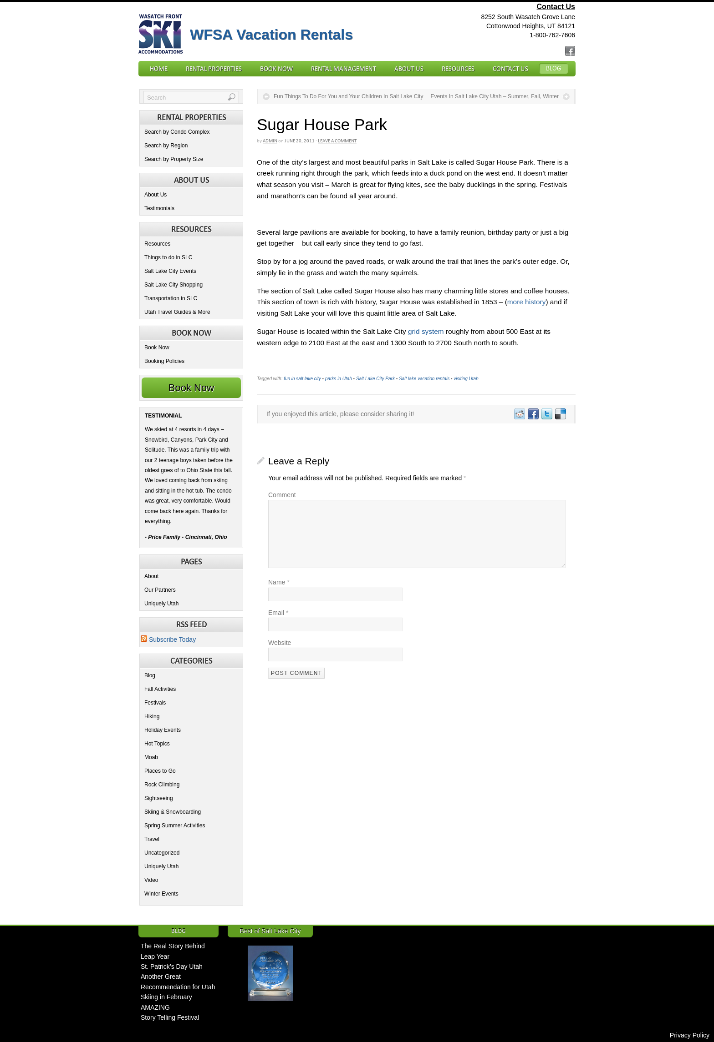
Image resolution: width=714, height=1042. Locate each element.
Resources (458, 68)
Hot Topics (157, 743)
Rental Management (343, 68)
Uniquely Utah (161, 603)
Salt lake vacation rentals (424, 378)
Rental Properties (214, 68)
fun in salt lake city (302, 378)
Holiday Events (162, 730)
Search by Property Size (173, 159)
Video (151, 880)
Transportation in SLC (170, 298)
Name (279, 582)
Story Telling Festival (170, 1017)
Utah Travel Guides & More (177, 312)
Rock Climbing (161, 784)
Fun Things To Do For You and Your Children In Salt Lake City (348, 96)
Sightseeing (158, 798)
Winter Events (161, 894)
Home (159, 68)
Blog (553, 68)
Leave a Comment (337, 140)
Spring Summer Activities (174, 825)
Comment (282, 494)
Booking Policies (164, 361)
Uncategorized (161, 853)
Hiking (151, 716)
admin (270, 140)
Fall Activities (160, 689)
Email (278, 612)
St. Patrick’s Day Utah (172, 966)
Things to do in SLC (168, 257)
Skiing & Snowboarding (172, 812)
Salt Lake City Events (170, 271)
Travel (151, 839)
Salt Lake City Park (375, 378)
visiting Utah (466, 378)
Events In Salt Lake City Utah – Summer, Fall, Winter (495, 96)
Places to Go (160, 771)
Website (279, 642)
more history (526, 302)
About (151, 576)
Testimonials (159, 208)
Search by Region (166, 145)
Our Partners (160, 590)
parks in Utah (338, 378)
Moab (151, 757)
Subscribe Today (168, 639)
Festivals (155, 703)
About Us (408, 68)
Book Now (276, 68)
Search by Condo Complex (176, 132)
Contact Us (556, 6)
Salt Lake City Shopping (173, 285)
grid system (426, 331)
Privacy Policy (689, 1035)
